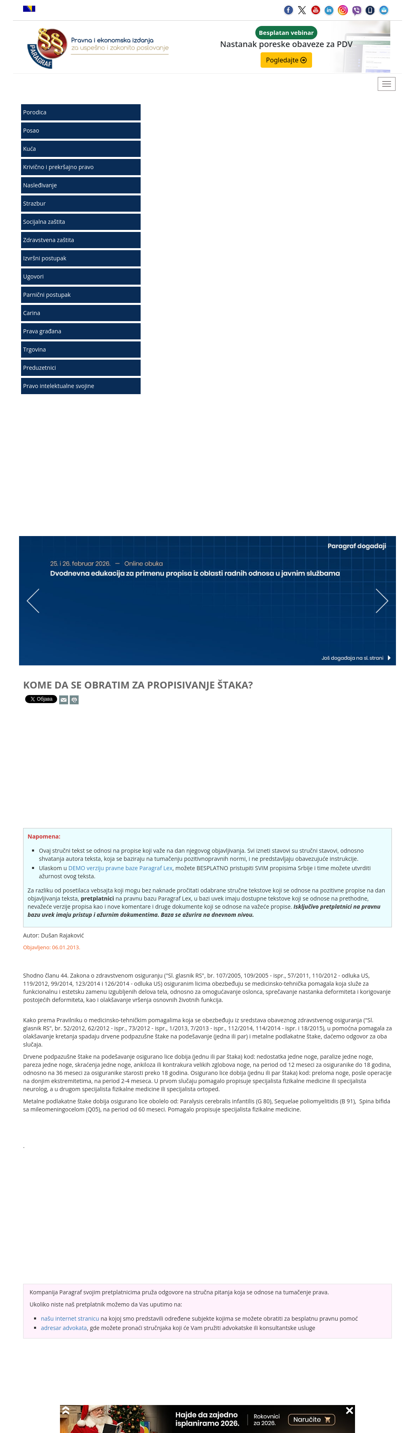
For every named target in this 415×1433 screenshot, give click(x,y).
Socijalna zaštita (44, 221)
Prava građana (42, 331)
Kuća (29, 148)
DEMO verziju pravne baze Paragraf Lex (120, 868)
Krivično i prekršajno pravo (58, 167)
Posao (31, 130)
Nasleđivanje (40, 185)
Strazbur (34, 203)
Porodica (35, 112)
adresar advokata (64, 1328)
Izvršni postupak (44, 258)
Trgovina (34, 349)
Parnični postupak (47, 294)
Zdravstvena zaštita (48, 240)
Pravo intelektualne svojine (58, 386)
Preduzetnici (39, 367)
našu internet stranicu (70, 1318)
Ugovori (33, 276)
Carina (31, 313)
